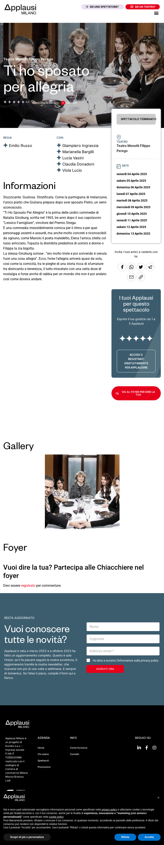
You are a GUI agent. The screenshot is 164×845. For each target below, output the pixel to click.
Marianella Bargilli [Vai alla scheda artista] (78, 152)
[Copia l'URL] (132, 280)
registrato (28, 586)
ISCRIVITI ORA (105, 669)
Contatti (74, 754)
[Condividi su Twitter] (141, 270)
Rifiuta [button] (125, 837)
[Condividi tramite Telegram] (150, 270)
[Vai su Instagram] (154, 748)
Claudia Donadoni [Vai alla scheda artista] (78, 164)
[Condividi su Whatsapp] (132, 270)
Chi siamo (43, 754)
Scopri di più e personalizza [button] (27, 837)
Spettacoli (43, 760)
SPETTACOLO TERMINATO (138, 119)
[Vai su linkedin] (139, 748)
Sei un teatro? (143, 6)
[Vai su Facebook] (147, 748)
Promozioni (44, 766)
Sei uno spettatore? (102, 6)
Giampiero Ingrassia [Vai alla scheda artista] (80, 145)
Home (41, 747)
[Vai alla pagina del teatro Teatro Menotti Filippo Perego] (28, 59)
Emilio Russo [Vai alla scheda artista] (20, 145)
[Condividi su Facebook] (122, 270)
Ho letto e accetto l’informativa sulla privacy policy (125, 660)
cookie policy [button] (56, 816)
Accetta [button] (149, 837)
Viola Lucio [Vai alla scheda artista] (72, 170)
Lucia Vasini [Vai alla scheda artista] (73, 158)
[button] (156, 12)
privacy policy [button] (109, 809)
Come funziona (78, 747)
